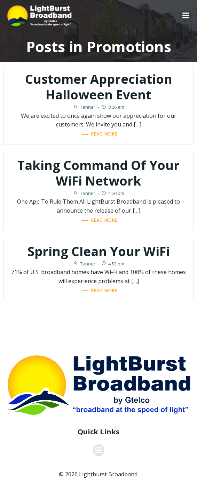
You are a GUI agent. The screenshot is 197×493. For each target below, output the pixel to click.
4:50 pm (112, 193)
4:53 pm (112, 264)
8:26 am (112, 107)
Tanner (84, 107)
